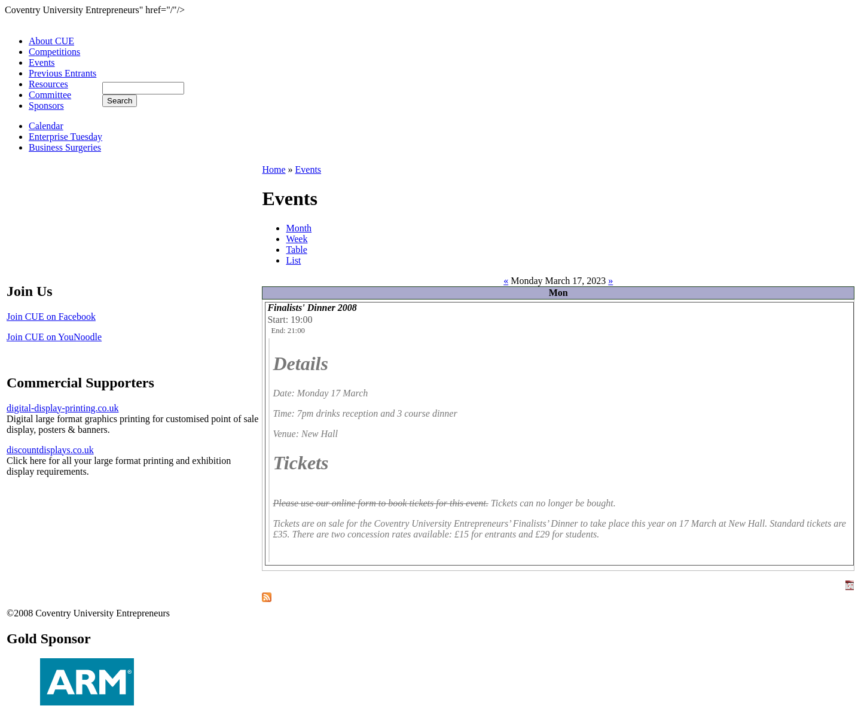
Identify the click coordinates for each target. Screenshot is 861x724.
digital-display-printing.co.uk (63, 408)
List (293, 260)
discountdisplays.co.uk (50, 450)
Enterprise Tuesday (65, 137)
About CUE (51, 41)
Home (273, 169)
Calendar (46, 126)
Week (296, 239)
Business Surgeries (65, 147)
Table (296, 250)
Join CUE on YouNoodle (54, 337)
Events (42, 62)
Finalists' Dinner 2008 (311, 308)
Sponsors (46, 105)
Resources (48, 84)
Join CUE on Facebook (51, 316)
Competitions (54, 52)
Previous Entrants (62, 73)
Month (299, 228)
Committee (50, 95)
